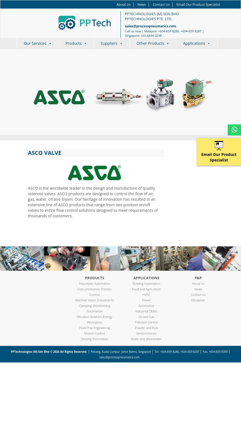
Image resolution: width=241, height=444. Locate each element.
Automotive (146, 306)
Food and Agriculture (146, 289)
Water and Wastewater (146, 339)
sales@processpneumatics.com (150, 26)
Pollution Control (146, 322)
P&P (198, 277)
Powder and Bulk (146, 328)
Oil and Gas (146, 317)
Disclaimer (198, 300)
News (142, 4)
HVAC (146, 294)
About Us (124, 4)
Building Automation (146, 283)
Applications (197, 43)
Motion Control (94, 333)
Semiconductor (146, 333)
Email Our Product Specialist (198, 4)
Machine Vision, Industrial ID (94, 300)
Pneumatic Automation (94, 283)
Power (146, 300)
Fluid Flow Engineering (94, 328)
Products (76, 43)
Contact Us (161, 4)
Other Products (153, 43)
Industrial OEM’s (146, 311)
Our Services (38, 43)
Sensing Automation (94, 339)
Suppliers (112, 43)
